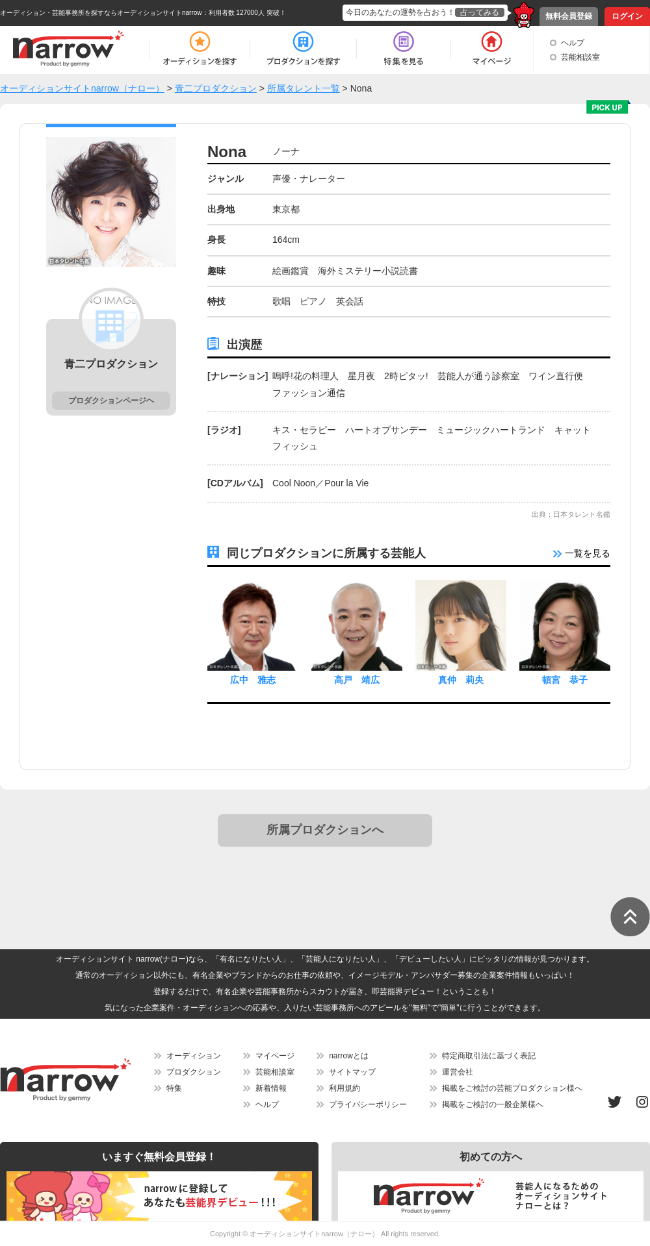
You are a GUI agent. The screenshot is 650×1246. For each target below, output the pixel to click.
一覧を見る (581, 553)
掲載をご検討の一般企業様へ (492, 1104)
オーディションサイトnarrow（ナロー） (314, 1234)
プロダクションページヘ (111, 400)
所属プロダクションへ (325, 829)
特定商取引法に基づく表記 (489, 1055)
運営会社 (457, 1072)
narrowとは (349, 1055)
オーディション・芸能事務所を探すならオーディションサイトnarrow (101, 12)
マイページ (274, 1055)
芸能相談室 (580, 57)
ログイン (627, 16)
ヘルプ (572, 42)
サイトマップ (352, 1072)
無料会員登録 (568, 16)
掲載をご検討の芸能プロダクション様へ (512, 1088)
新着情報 (271, 1088)
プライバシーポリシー (368, 1104)
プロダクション (193, 1072)
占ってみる (479, 12)
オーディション (193, 1055)
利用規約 (344, 1088)
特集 (174, 1088)
